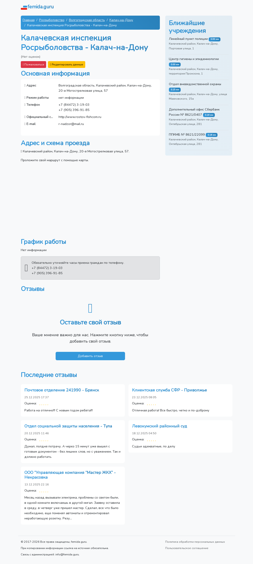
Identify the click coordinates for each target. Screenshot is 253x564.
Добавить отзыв (90, 356)
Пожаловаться (33, 64)
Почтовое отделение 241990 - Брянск (61, 390)
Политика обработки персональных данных (195, 542)
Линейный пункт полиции (188, 38)
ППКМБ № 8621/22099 (187, 134)
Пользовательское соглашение (186, 548)
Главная (29, 20)
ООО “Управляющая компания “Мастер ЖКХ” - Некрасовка (70, 475)
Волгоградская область (87, 20)
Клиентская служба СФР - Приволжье (169, 390)
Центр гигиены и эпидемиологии (194, 59)
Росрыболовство (51, 20)
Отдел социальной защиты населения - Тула (68, 426)
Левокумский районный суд (159, 426)
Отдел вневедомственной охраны (195, 84)
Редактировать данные (66, 64)
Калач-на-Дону (121, 20)
